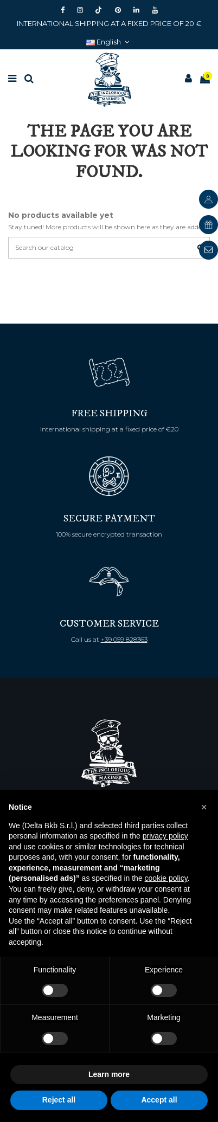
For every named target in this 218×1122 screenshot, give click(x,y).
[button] (204, 807)
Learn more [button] (109, 1074)
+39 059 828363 (124, 639)
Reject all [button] (58, 1099)
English (109, 41)
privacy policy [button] (165, 835)
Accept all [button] (159, 1099)
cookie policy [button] (166, 878)
